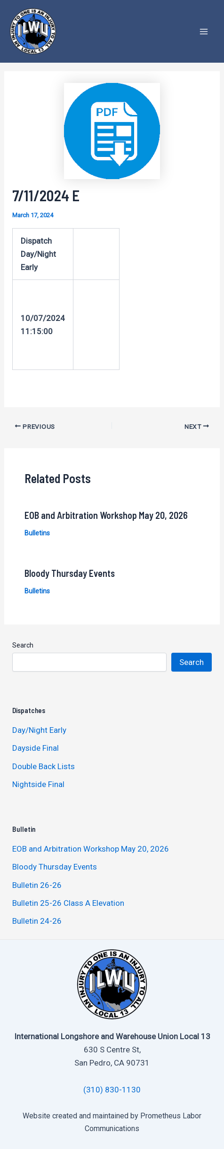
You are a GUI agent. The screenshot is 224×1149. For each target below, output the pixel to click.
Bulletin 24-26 (37, 921)
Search (22, 645)
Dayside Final (35, 748)
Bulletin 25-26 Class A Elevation (68, 903)
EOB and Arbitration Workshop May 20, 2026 (106, 515)
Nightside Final (38, 784)
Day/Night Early (39, 730)
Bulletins (37, 533)
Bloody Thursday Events (69, 573)
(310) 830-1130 (112, 1089)
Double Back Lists (44, 766)
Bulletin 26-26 (37, 885)
